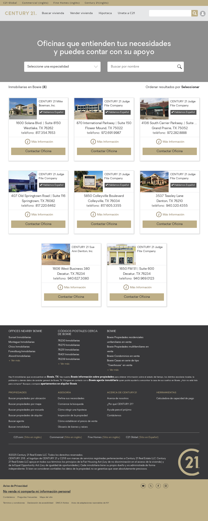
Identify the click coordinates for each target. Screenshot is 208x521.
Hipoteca (105, 13)
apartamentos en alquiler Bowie (59, 384)
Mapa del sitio (46, 497)
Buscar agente (16, 421)
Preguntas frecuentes (27, 497)
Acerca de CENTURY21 (122, 392)
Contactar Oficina (38, 151)
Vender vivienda (81, 13)
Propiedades (18, 392)
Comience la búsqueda (70, 404)
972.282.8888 (177, 133)
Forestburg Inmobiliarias (22, 351)
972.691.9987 (111, 133)
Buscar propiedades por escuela (26, 410)
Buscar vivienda (53, 13)
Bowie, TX (52, 377)
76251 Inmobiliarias (68, 350)
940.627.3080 (78, 278)
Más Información (38, 142)
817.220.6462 (45, 206)
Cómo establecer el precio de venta (77, 421)
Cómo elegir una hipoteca (72, 410)
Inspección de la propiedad (73, 415)
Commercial (66, 437)
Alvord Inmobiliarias (19, 356)
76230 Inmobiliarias (69, 341)
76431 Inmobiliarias (68, 354)
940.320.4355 (177, 206)
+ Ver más (14, 360)
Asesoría (64, 392)
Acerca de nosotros (118, 398)
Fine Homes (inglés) (66, 2)
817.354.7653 (45, 133)
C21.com (28, 437)
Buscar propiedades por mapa (25, 404)
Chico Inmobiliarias (19, 347)
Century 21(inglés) (97, 2)
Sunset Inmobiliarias (20, 337)
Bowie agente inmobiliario (103, 380)
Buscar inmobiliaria (19, 427)
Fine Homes (104, 437)
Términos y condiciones (14, 503)
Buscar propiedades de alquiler (25, 415)
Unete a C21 (126, 13)
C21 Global (10, 2)
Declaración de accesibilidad (40, 503)
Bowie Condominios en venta (123, 356)
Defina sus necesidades (71, 398)
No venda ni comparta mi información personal (36, 491)
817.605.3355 (111, 206)
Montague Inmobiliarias (22, 342)
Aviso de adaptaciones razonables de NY (90, 503)
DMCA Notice (62, 503)
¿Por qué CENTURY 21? (120, 404)
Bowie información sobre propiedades (92, 377)
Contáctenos (114, 415)
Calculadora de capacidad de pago (175, 398)
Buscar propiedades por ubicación (27, 398)
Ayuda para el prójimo (119, 410)
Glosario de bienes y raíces (73, 427)
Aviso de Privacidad (15, 486)
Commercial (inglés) (35, 2)
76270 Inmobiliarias (69, 345)
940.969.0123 (143, 278)
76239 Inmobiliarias (69, 359)
